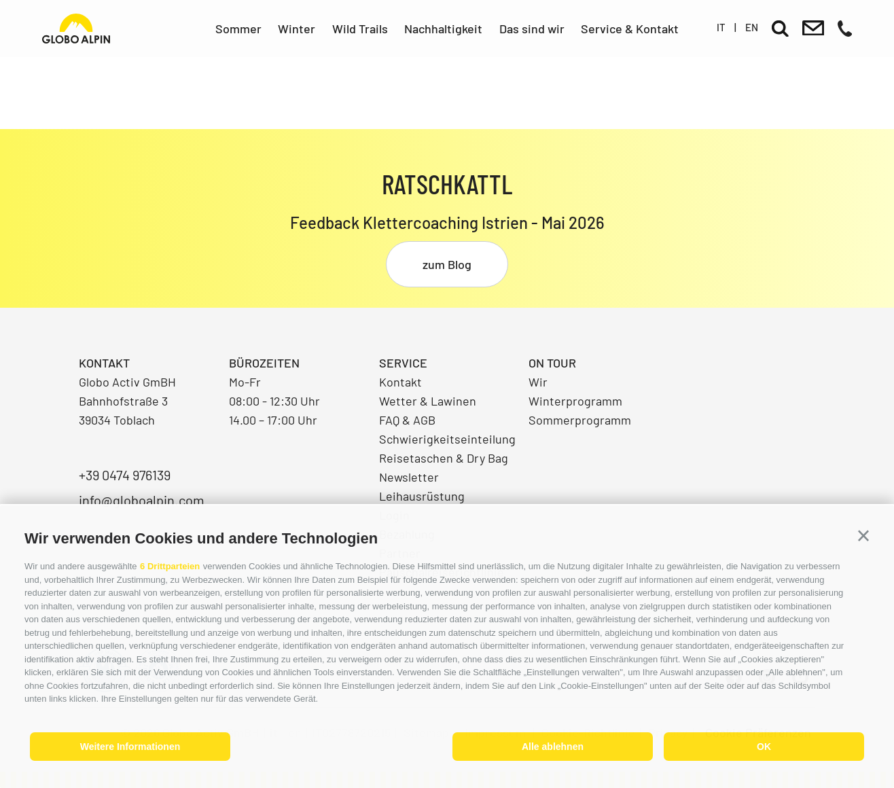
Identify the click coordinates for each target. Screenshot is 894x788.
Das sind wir (532, 28)
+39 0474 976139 (125, 475)
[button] (863, 536)
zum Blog (447, 264)
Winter (296, 28)
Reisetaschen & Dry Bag (443, 457)
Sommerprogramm (580, 419)
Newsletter (409, 476)
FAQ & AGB (407, 419)
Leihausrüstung (422, 495)
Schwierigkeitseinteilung (447, 438)
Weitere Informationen (130, 746)
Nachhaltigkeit (443, 28)
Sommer (238, 28)
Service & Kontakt (630, 28)
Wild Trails (360, 28)
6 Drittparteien (170, 566)
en (751, 27)
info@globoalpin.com (141, 500)
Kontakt (400, 381)
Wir (538, 381)
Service (403, 362)
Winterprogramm (575, 400)
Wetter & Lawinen (427, 400)
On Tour (552, 362)
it (721, 27)
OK (764, 746)
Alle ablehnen (553, 746)
